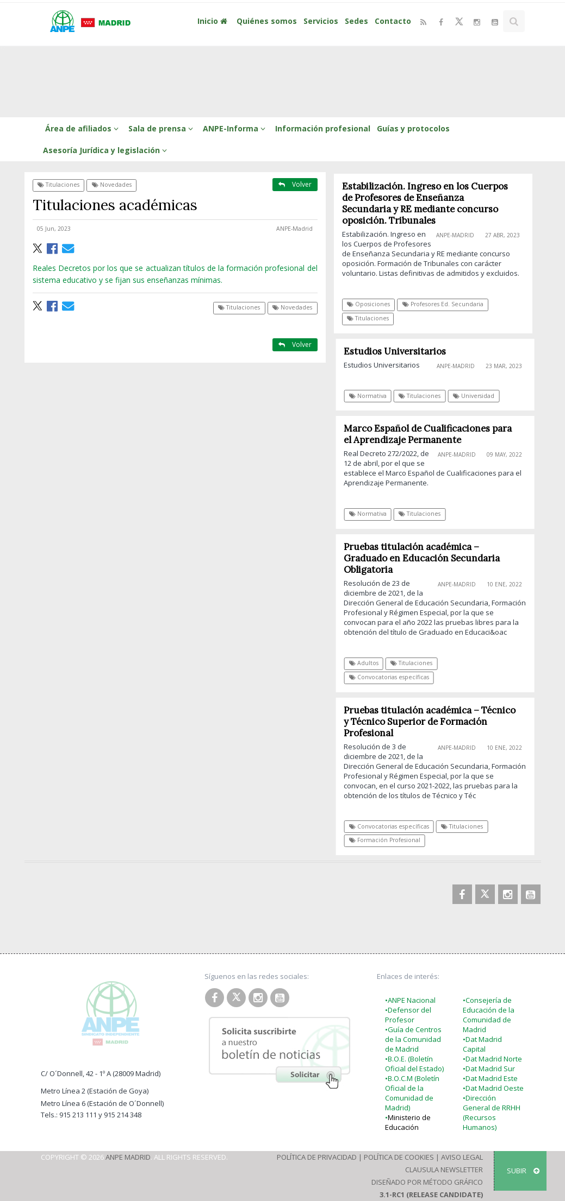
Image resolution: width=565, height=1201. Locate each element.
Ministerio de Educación (408, 1122)
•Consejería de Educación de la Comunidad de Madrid (488, 1014)
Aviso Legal (462, 1157)
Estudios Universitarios (398, 351)
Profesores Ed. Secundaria (442, 304)
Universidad (477, 396)
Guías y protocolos (413, 128)
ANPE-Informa (236, 128)
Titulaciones (58, 184)
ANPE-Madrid (294, 228)
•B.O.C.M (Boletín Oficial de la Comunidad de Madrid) (412, 1092)
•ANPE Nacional (410, 1000)
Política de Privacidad (317, 1157)
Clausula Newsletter (444, 1169)
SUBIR (523, 1170)
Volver (295, 184)
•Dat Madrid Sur (489, 1068)
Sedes (356, 21)
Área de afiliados (83, 128)
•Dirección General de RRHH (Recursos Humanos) (491, 1112)
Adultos (367, 663)
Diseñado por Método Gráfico (427, 1182)
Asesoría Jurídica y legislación (106, 150)
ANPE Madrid (128, 1157)
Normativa (371, 396)
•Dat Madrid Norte (492, 1059)
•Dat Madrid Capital (482, 1044)
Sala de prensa (162, 128)
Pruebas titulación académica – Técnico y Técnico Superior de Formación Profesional (433, 721)
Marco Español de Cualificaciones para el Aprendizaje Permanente (431, 434)
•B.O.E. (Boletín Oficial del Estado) (414, 1063)
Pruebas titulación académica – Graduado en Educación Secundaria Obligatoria (425, 558)
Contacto (393, 21)
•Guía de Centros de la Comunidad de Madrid (413, 1039)
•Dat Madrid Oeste (493, 1088)
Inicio (213, 21)
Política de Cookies (399, 1157)
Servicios (320, 21)
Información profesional (322, 128)
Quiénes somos (267, 21)
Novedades (112, 184)
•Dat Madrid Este (490, 1078)
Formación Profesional (388, 840)
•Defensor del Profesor (408, 1015)
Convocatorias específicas (392, 677)
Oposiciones (368, 304)
